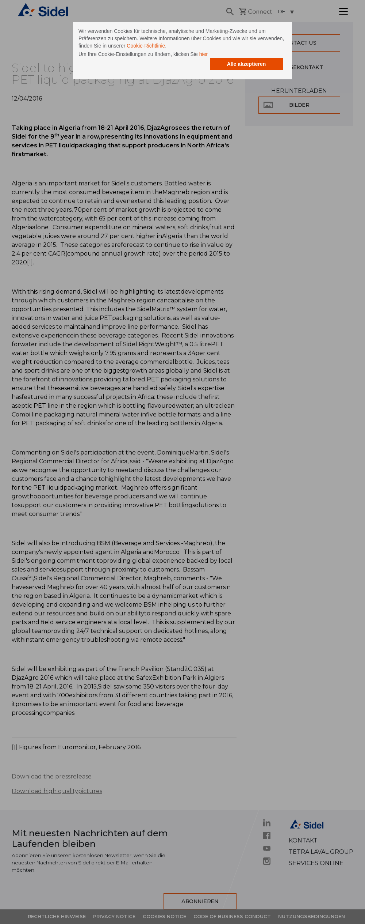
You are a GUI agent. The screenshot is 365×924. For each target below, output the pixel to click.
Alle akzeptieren (246, 64)
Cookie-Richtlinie (146, 46)
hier (203, 54)
